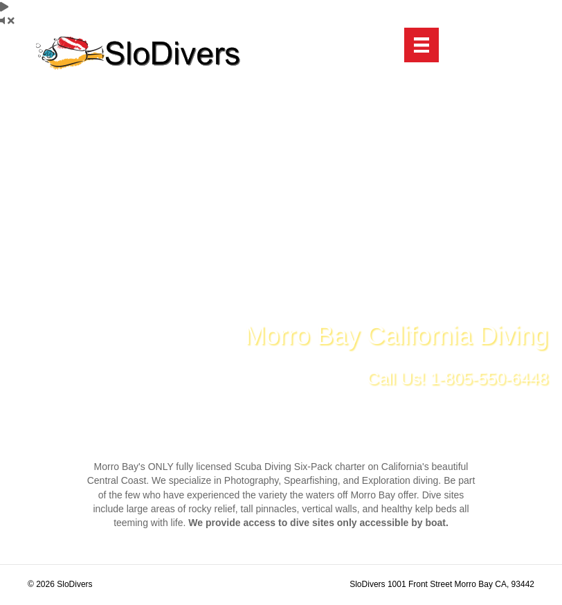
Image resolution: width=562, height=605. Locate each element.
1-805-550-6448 (489, 378)
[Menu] (421, 45)
